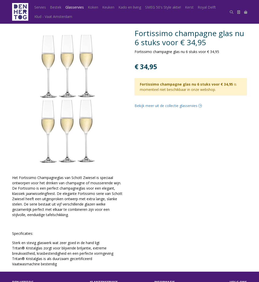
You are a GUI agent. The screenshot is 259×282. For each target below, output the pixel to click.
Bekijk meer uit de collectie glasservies (168, 105)
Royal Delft (207, 7)
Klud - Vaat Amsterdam (53, 16)
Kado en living (129, 7)
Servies (40, 7)
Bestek (55, 7)
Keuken (108, 7)
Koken (93, 7)
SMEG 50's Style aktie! (163, 7)
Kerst (189, 7)
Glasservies (74, 7)
